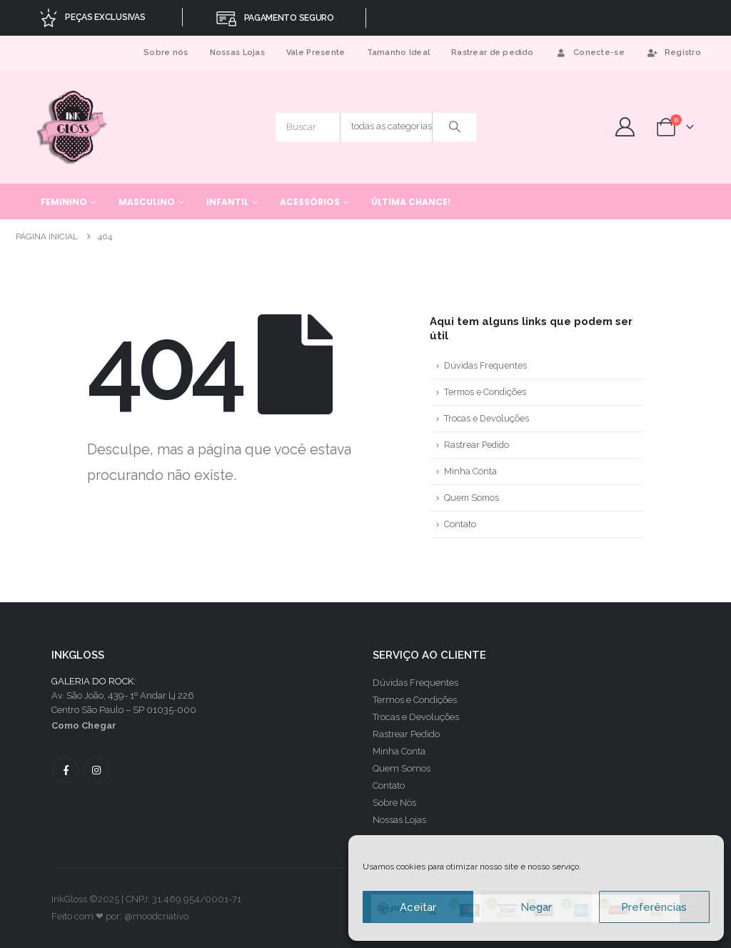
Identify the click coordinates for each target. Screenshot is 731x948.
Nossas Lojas (237, 52)
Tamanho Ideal (398, 52)
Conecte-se (590, 52)
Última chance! (410, 202)
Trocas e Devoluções (486, 418)
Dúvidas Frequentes (485, 365)
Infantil (227, 202)
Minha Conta (470, 471)
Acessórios (310, 202)
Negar (536, 907)
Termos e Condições (485, 391)
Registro (673, 52)
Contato (460, 524)
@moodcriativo (156, 916)
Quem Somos (471, 497)
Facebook (66, 770)
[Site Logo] (73, 126)
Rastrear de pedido (492, 52)
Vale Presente (316, 52)
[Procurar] (455, 127)
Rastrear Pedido (476, 444)
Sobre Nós (394, 802)
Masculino (147, 202)
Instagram (96, 770)
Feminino (64, 202)
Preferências (654, 907)
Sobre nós (165, 52)
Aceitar (418, 907)
